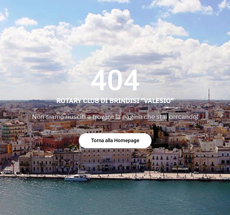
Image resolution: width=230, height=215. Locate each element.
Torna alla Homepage (115, 140)
